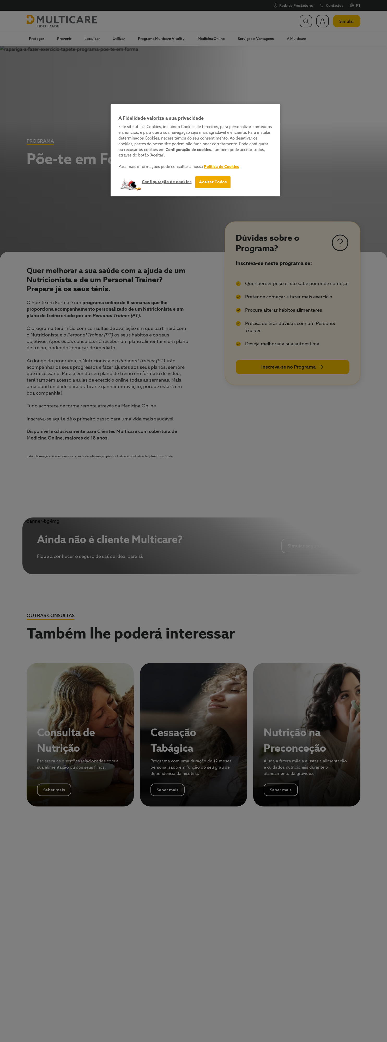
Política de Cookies (221, 166)
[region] (195, 150)
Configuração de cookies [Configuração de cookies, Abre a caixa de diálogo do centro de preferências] (167, 181)
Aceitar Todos (213, 181)
